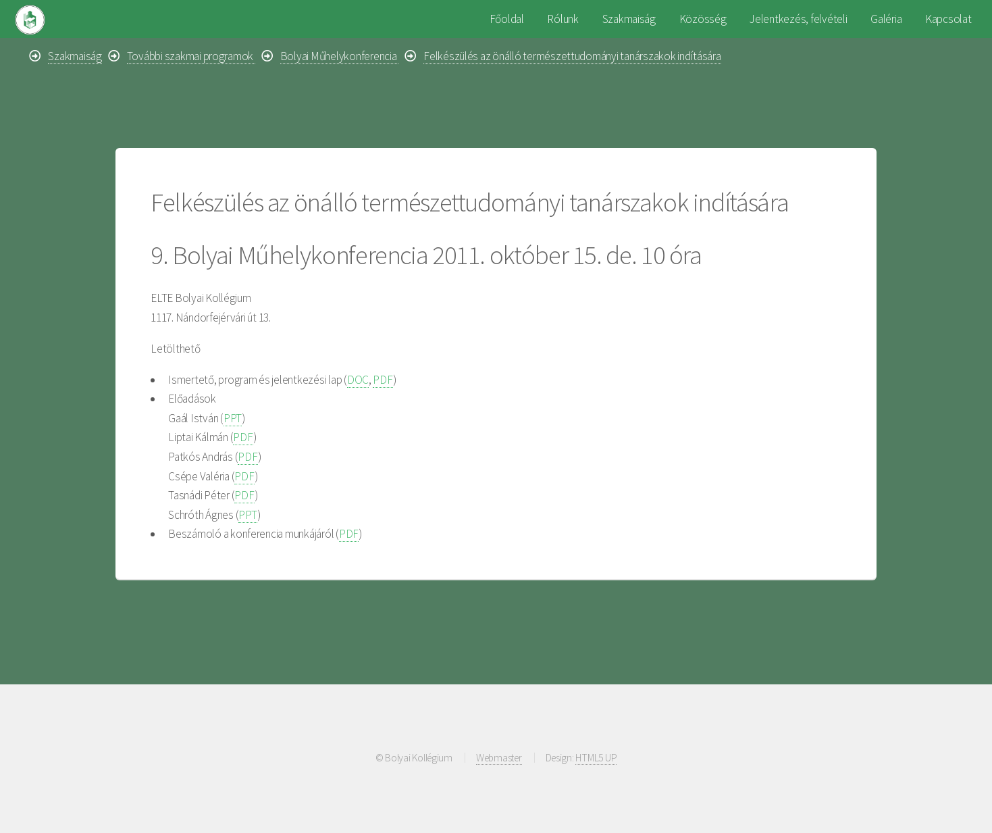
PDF (382, 379)
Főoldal (507, 18)
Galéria (886, 18)
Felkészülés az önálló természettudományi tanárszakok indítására (572, 56)
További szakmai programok (191, 56)
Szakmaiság (629, 18)
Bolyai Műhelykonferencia (339, 56)
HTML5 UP (596, 757)
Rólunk (562, 18)
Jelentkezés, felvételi (798, 18)
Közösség (703, 18)
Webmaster (499, 757)
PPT (233, 418)
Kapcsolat (948, 18)
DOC (358, 379)
